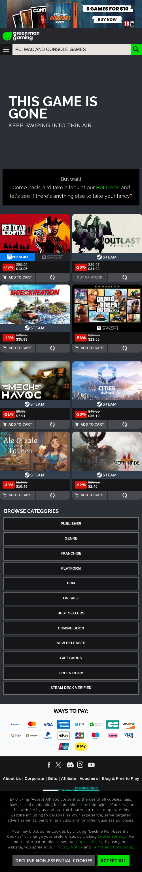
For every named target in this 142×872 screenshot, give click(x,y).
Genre (71, 538)
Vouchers (89, 778)
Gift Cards (71, 658)
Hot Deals (108, 186)
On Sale (71, 598)
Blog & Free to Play (120, 778)
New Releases (71, 643)
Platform (71, 568)
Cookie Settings (112, 836)
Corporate (34, 778)
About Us (12, 778)
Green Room (71, 673)
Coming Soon (71, 628)
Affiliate (68, 778)
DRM (71, 583)
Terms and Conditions (112, 847)
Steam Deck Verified (71, 688)
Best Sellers (71, 613)
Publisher (71, 524)
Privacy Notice (69, 847)
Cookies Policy (89, 841)
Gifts (52, 778)
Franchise (71, 553)
